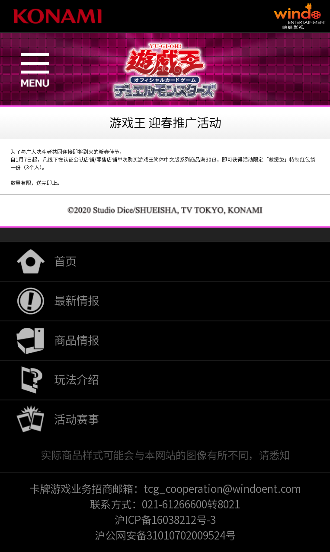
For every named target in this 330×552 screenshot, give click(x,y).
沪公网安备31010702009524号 (165, 535)
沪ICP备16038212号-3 (165, 520)
